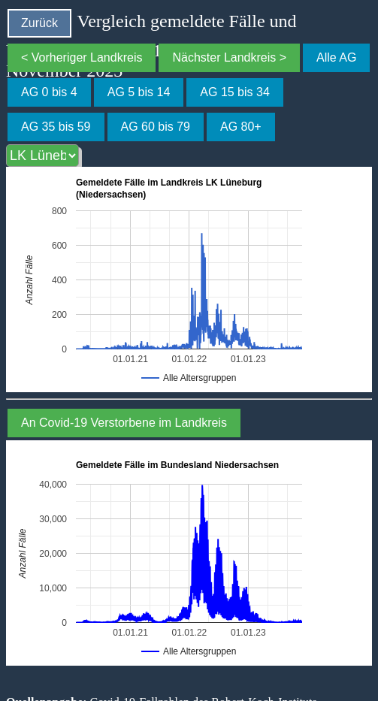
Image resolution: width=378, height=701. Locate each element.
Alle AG (336, 57)
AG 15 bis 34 (235, 92)
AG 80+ (241, 126)
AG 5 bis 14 (139, 92)
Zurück (39, 23)
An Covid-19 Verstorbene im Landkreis (124, 422)
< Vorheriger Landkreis (81, 57)
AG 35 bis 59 (56, 126)
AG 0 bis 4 (49, 92)
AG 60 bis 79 (156, 126)
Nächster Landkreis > (229, 57)
